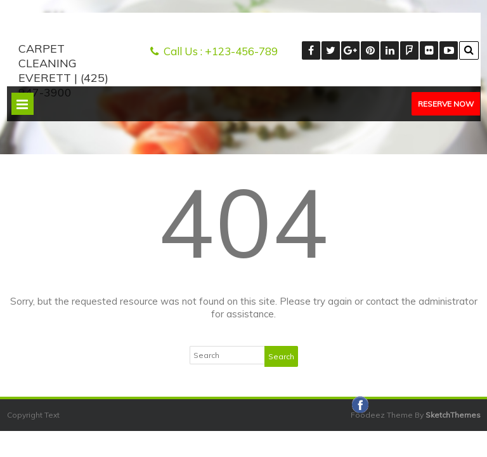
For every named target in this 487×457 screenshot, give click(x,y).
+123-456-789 (241, 51)
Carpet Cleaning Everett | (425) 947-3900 (63, 70)
